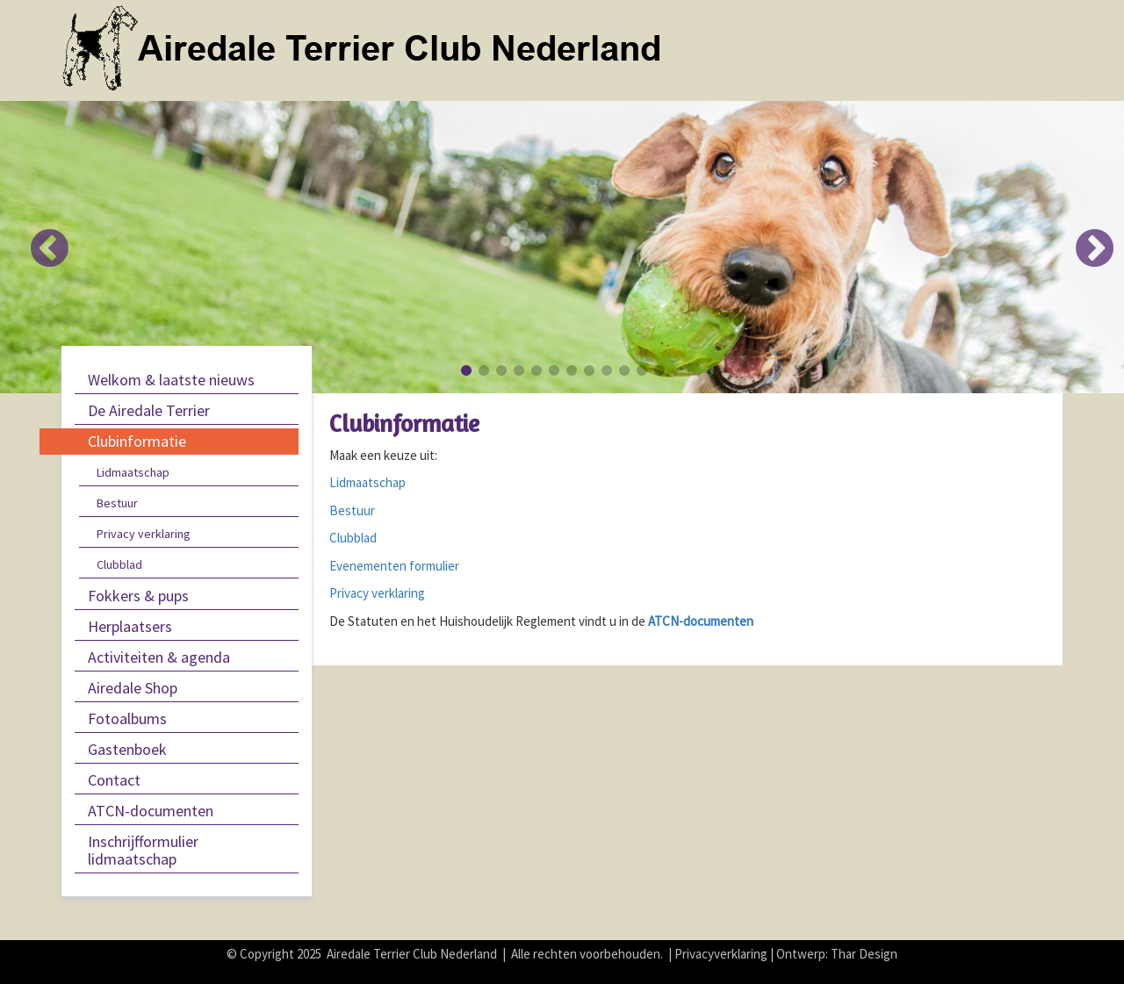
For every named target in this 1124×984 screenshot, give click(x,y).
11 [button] (641, 370)
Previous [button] (39, 234)
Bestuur (117, 503)
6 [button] (553, 370)
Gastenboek (127, 749)
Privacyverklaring (720, 953)
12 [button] (658, 370)
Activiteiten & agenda (159, 657)
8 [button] (588, 370)
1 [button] (465, 370)
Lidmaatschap (133, 472)
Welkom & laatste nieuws (171, 380)
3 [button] (500, 370)
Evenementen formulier (394, 565)
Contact (114, 780)
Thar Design (864, 953)
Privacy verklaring (144, 534)
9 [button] (606, 370)
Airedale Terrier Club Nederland (412, 953)
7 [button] (570, 370)
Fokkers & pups (138, 595)
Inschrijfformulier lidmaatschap (143, 850)
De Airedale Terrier (149, 410)
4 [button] (518, 370)
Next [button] (1084, 234)
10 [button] (623, 370)
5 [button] (535, 370)
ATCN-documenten (150, 811)
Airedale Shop (132, 688)
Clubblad (119, 564)
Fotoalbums (127, 718)
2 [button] (483, 370)
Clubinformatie (137, 441)
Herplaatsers (130, 626)
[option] (562, 247)
